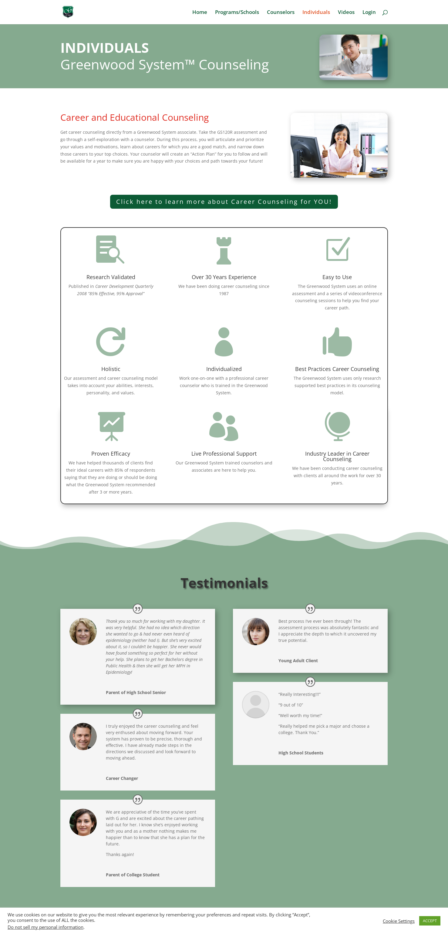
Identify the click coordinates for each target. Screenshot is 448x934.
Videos (346, 12)
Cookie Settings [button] (399, 921)
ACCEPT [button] (430, 920)
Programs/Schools (237, 12)
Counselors (281, 12)
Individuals (316, 12)
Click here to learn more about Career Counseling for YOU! (224, 201)
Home (199, 12)
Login (369, 12)
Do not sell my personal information (45, 927)
